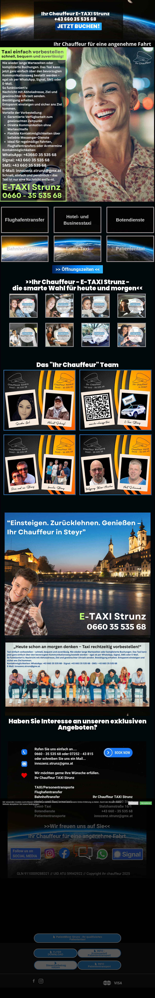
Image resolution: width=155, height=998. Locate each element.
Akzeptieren (145, 803)
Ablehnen (133, 803)
